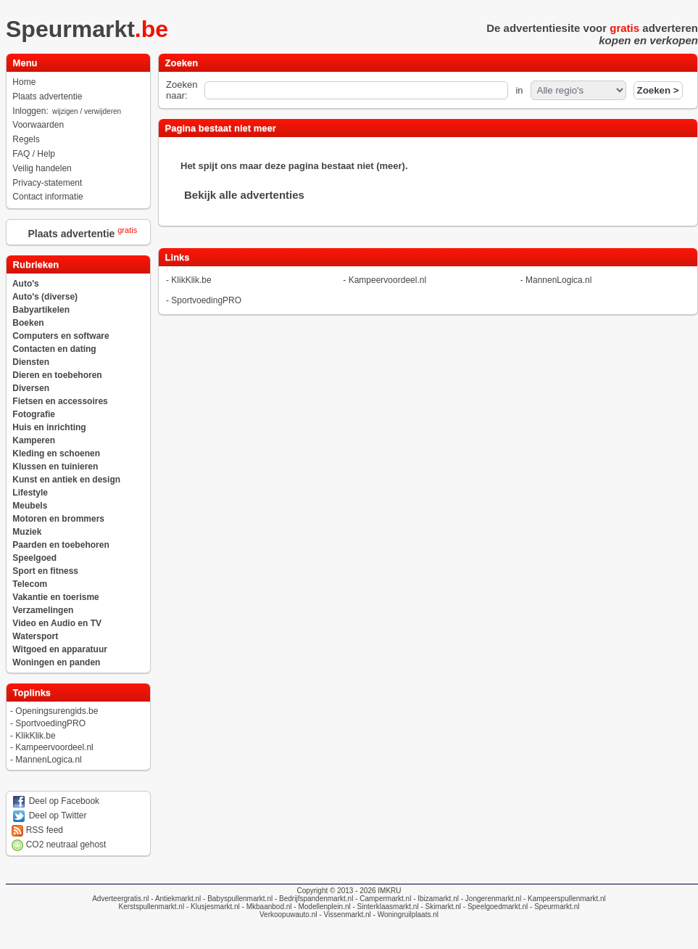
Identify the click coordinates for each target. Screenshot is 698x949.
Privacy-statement (47, 183)
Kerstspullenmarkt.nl (152, 907)
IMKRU (389, 891)
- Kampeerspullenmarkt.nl (563, 899)
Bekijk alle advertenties (244, 195)
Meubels (29, 506)
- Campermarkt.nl (382, 899)
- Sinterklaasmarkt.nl (385, 907)
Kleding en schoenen (56, 453)
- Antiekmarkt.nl (175, 899)
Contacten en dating (54, 349)
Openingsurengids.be (56, 711)
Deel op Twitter (49, 815)
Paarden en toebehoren (60, 545)
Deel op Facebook (55, 801)
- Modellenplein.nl (321, 907)
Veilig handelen (41, 168)
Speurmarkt (91, 29)
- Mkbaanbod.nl (266, 907)
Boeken (27, 323)
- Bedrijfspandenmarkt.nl (313, 899)
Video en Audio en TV (56, 623)
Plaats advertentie (47, 96)
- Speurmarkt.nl (553, 907)
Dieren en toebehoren (56, 375)
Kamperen (33, 440)
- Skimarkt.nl (440, 907)
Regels (25, 139)
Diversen (30, 388)
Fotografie (33, 414)
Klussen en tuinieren (55, 466)
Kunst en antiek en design (66, 479)
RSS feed (37, 830)
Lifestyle (30, 493)
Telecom (29, 584)
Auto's (25, 284)
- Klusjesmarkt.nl (212, 907)
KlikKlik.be (35, 736)
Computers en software (60, 336)
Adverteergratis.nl (120, 899)
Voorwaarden (38, 125)
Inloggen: (67, 111)
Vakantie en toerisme (55, 597)
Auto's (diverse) (45, 297)
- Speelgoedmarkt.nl (494, 907)
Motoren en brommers (58, 519)
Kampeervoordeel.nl (54, 747)
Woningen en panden (56, 662)
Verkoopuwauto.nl (288, 915)
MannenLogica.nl (48, 760)
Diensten (30, 362)
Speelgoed (34, 558)
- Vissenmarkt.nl (344, 915)
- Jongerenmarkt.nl (490, 899)
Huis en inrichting (49, 427)
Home (24, 82)
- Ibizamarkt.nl (435, 899)
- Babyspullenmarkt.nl (237, 899)
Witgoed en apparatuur (59, 649)
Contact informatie (47, 197)
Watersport (35, 636)
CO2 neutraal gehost (59, 844)
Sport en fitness (45, 571)
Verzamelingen (42, 610)
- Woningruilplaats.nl (405, 915)
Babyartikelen (41, 310)
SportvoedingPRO (50, 723)
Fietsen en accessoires (59, 401)
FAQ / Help (33, 154)
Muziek (26, 532)
